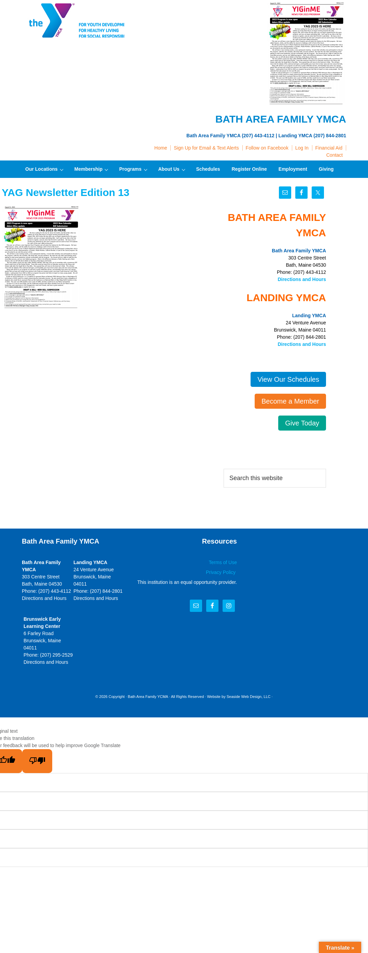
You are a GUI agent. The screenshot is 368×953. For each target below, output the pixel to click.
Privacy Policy (221, 572)
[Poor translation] (37, 761)
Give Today (302, 423)
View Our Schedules (288, 379)
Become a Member (290, 401)
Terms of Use (223, 562)
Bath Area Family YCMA (148, 697)
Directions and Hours (302, 279)
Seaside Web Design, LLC (249, 697)
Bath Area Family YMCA (73, 20)
